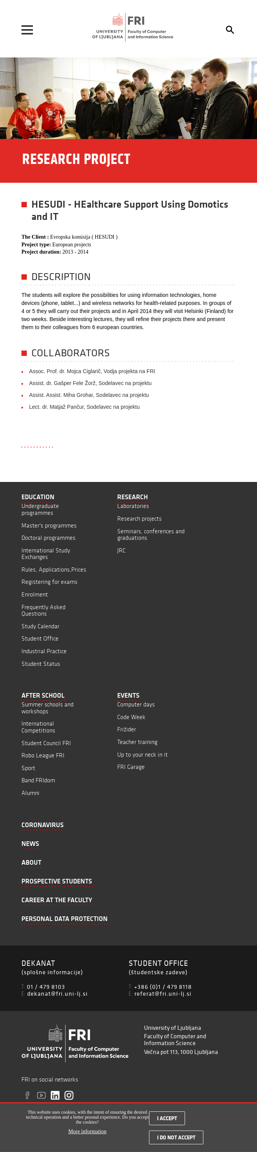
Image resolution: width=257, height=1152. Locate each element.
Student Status (40, 663)
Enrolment (34, 594)
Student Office (40, 638)
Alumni (30, 792)
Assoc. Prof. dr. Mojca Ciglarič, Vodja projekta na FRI (92, 371)
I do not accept (176, 1141)
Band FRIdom (38, 780)
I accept (167, 1122)
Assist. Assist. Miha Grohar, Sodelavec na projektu (89, 395)
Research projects (139, 518)
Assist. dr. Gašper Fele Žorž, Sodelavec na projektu (90, 383)
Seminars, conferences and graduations (151, 535)
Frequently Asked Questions (43, 610)
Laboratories (133, 506)
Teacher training (137, 742)
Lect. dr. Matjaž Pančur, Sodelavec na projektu (84, 407)
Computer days (136, 704)
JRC (121, 550)
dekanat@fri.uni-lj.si (57, 993)
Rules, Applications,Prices (53, 569)
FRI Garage (131, 766)
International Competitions (38, 727)
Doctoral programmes (48, 537)
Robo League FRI (42, 755)
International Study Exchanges (45, 554)
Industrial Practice (44, 651)
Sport (28, 768)
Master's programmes (49, 525)
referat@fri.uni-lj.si (163, 993)
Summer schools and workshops (47, 708)
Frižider (126, 729)
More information (87, 1135)
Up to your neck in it (142, 754)
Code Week (131, 717)
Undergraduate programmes (40, 509)
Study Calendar (40, 626)
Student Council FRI (46, 743)
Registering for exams (49, 581)
